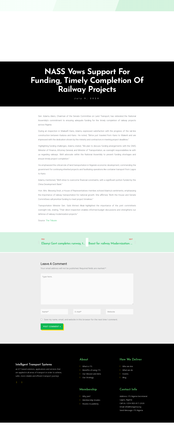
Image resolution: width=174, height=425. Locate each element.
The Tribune (51, 220)
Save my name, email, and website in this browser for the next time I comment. (81, 321)
